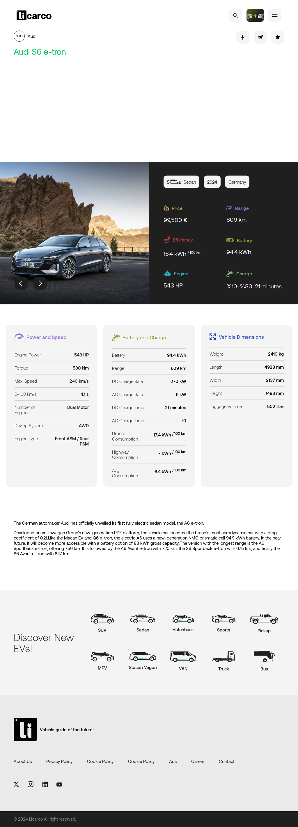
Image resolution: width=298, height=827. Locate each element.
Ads (173, 761)
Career (197, 761)
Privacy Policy (59, 761)
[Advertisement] (149, 109)
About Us (23, 761)
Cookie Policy (100, 761)
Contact (227, 761)
